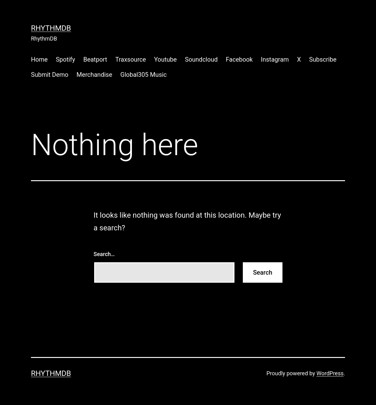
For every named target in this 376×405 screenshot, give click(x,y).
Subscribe (322, 59)
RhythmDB (51, 28)
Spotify (65, 59)
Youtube (165, 59)
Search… (104, 254)
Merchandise (94, 74)
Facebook (239, 59)
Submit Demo (49, 74)
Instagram (275, 59)
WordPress (330, 373)
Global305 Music (143, 74)
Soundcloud (201, 59)
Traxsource (130, 59)
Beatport (95, 59)
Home (39, 59)
